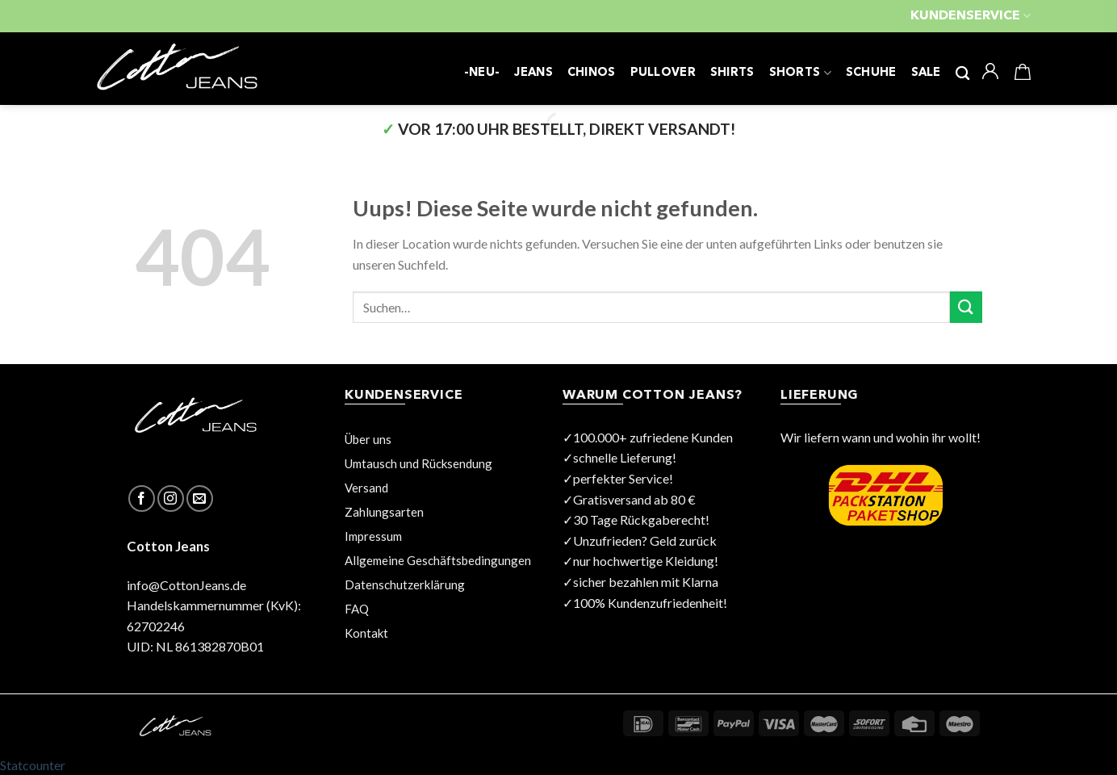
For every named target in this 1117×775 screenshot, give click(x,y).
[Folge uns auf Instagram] (170, 498)
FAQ (357, 608)
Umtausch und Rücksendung (418, 463)
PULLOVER (663, 73)
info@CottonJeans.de (186, 585)
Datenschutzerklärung (405, 584)
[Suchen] (962, 73)
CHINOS (591, 73)
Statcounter (32, 765)
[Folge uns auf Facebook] (141, 498)
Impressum (373, 536)
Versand (366, 487)
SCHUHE (871, 73)
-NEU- (482, 73)
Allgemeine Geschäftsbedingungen (438, 560)
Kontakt (366, 633)
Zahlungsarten (384, 512)
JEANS (533, 73)
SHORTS (800, 73)
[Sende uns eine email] (199, 498)
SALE (926, 73)
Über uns (368, 439)
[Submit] (966, 307)
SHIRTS (732, 73)
